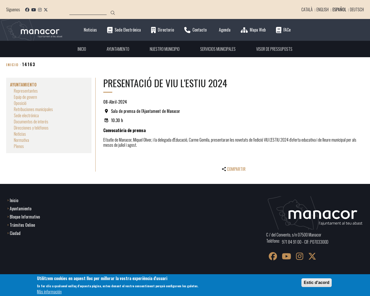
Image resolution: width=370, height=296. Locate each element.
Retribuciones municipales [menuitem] (33, 109)
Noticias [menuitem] (20, 134)
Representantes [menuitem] (26, 91)
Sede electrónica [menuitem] (26, 115)
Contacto (199, 30)
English (323, 9)
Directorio (166, 30)
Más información (49, 292)
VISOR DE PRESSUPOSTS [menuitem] (274, 49)
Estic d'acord (316, 282)
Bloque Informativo (25, 217)
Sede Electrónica (128, 30)
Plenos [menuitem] (19, 146)
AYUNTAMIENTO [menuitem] (118, 49)
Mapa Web (258, 30)
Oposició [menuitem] (20, 103)
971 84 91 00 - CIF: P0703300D (305, 242)
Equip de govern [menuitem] (25, 97)
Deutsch (357, 9)
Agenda (224, 30)
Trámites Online (22, 225)
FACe (287, 30)
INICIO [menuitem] (82, 49)
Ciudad (15, 233)
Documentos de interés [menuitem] (31, 122)
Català (307, 9)
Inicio (12, 64)
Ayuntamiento (20, 208)
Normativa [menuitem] (21, 140)
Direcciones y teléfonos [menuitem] (31, 128)
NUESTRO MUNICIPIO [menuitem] (165, 49)
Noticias (90, 30)
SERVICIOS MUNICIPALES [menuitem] (218, 49)
